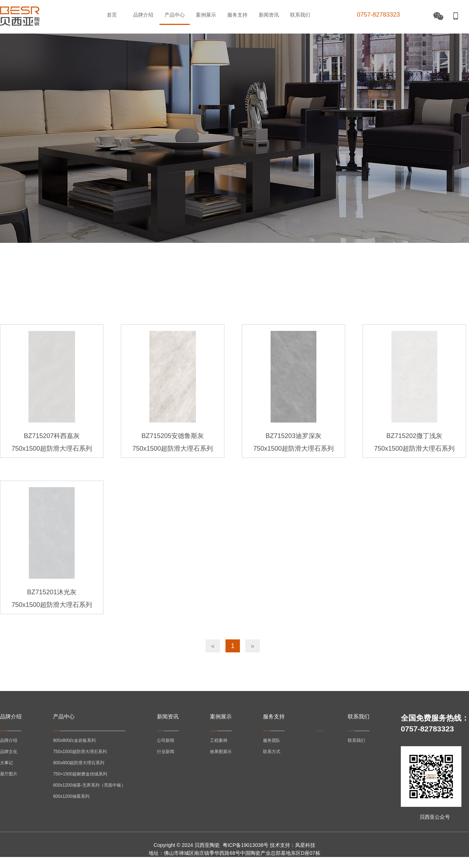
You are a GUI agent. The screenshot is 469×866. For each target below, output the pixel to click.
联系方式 (271, 751)
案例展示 (206, 15)
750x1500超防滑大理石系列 (80, 751)
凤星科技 (305, 845)
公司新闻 (165, 740)
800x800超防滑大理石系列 (78, 762)
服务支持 (237, 15)
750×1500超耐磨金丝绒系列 (80, 774)
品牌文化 (8, 751)
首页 (112, 15)
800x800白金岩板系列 (74, 740)
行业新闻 (165, 751)
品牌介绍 (143, 15)
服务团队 (271, 740)
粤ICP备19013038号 (246, 845)
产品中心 (175, 15)
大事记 (6, 762)
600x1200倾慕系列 (71, 796)
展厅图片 (8, 774)
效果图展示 (221, 751)
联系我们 (300, 15)
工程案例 (218, 740)
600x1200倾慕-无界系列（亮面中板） (89, 785)
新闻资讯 (269, 15)
